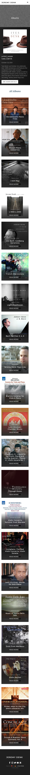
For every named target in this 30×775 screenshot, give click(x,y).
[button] (27, 2)
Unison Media (20, 766)
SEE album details (10, 82)
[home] (8, 2)
